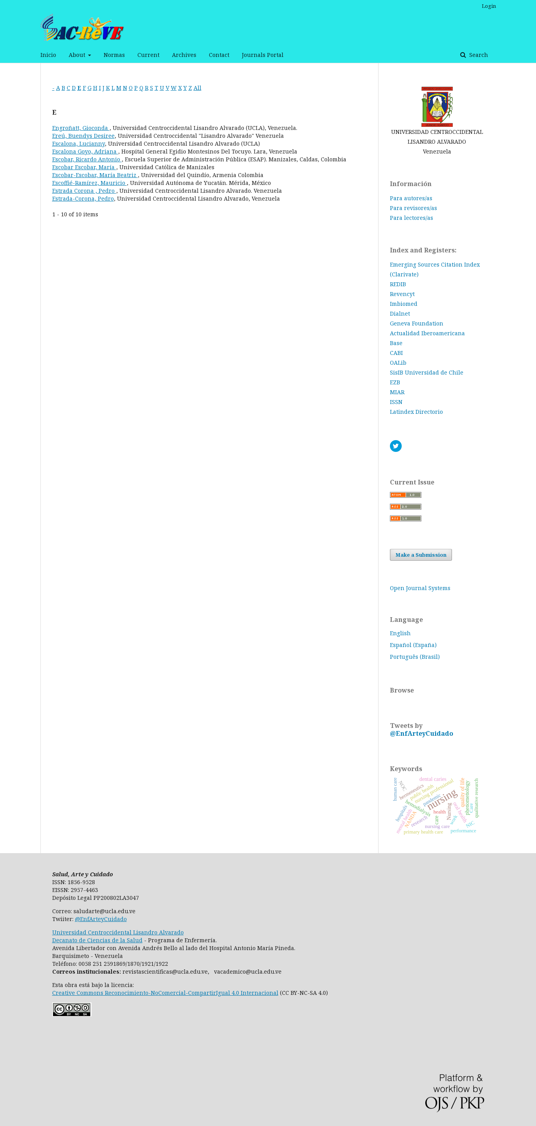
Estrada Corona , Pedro (84, 190)
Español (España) (413, 645)
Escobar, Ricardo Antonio (87, 159)
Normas (114, 54)
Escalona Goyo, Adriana (85, 151)
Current (148, 54)
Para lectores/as (411, 217)
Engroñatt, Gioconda (81, 128)
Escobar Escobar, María (84, 167)
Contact (219, 54)
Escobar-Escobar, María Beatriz (95, 175)
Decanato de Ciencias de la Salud (97, 940)
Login (489, 5)
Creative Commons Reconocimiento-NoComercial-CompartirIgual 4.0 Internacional (165, 992)
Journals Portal (263, 54)
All (197, 87)
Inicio (48, 54)
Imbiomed (403, 303)
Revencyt (402, 294)
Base (396, 343)
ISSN (396, 402)
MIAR (397, 392)
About (78, 54)
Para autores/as (411, 198)
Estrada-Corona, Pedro (83, 198)
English (400, 633)
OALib (398, 362)
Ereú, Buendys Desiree (83, 135)
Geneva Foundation (416, 323)
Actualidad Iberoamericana (427, 333)
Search (478, 54)
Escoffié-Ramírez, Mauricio (89, 182)
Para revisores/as (413, 208)
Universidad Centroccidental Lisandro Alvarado (118, 932)
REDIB (398, 284)
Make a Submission (420, 554)
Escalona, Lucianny (78, 143)
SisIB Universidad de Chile (426, 372)
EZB (395, 382)
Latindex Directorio (416, 411)
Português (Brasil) (415, 656)
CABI (396, 352)
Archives (184, 54)
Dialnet (400, 313)
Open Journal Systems (420, 588)
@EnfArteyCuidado (421, 733)
